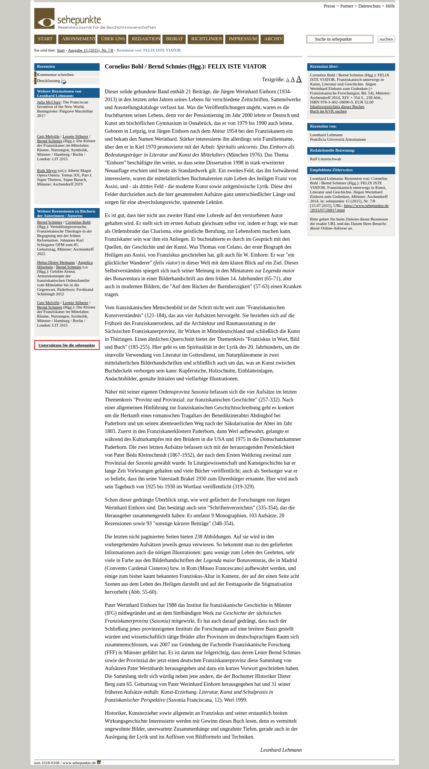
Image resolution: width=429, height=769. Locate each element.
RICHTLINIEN (206, 38)
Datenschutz (369, 6)
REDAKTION (146, 38)
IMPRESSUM (243, 38)
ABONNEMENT (79, 38)
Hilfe (390, 6)
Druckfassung (52, 81)
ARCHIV (273, 38)
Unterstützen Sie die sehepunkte (66, 345)
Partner (346, 6)
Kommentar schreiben (55, 74)
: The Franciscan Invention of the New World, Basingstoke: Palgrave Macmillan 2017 (65, 109)
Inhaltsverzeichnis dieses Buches (337, 106)
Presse (329, 6)
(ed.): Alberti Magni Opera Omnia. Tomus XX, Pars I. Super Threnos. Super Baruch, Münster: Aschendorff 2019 (64, 177)
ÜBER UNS (113, 38)
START (45, 38)
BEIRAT (174, 38)
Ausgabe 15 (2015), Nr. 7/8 (90, 50)
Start (61, 50)
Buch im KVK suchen (328, 111)
